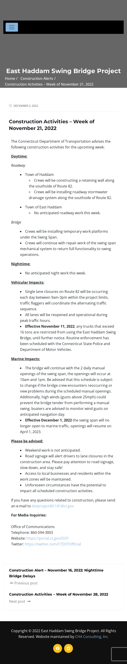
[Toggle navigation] (12, 27)
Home (10, 78)
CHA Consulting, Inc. (92, 636)
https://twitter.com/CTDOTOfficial (53, 544)
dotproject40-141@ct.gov (53, 506)
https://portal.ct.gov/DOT (47, 538)
